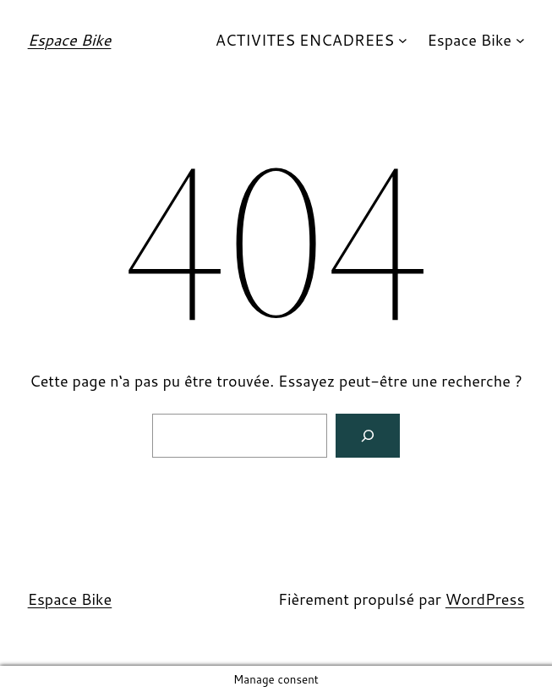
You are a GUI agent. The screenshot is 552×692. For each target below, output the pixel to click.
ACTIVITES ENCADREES (305, 40)
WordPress (485, 599)
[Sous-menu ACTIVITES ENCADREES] (402, 40)
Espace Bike (70, 40)
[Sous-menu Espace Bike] (520, 40)
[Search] (368, 436)
